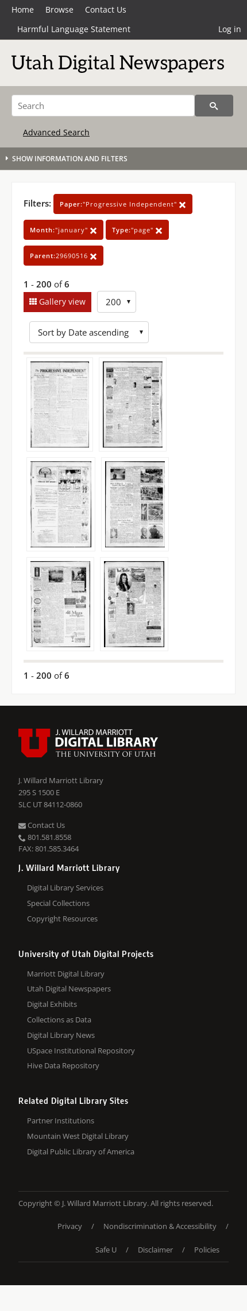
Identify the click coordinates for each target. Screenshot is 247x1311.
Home (22, 9)
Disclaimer (155, 1249)
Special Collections (58, 903)
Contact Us (105, 9)
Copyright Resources (62, 918)
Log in (229, 29)
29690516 (63, 255)
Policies (206, 1249)
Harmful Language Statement (73, 29)
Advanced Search (56, 132)
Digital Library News (61, 1035)
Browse (59, 9)
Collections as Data (59, 1019)
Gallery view (61, 301)
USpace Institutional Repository (81, 1050)
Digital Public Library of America (80, 1151)
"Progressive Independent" (123, 204)
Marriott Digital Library (66, 973)
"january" (63, 229)
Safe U (106, 1249)
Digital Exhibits (52, 1004)
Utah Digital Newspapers (69, 988)
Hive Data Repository (63, 1065)
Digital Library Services (65, 887)
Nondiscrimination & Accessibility (160, 1226)
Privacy (69, 1226)
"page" (137, 229)
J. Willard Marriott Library (60, 780)
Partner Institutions (60, 1120)
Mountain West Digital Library (78, 1136)
